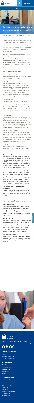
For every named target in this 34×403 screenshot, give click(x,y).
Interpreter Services (7, 369)
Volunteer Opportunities (8, 356)
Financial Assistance (7, 367)
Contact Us (4, 382)
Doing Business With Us (8, 358)
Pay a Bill (4, 373)
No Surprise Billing (6, 395)
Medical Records (6, 371)
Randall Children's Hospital (9, 35)
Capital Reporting (6, 397)
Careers (4, 354)
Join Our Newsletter (7, 380)
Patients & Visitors (21, 35)
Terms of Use (5, 387)
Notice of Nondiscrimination (8, 391)
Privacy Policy (5, 389)
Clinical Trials (5, 365)
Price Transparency (6, 393)
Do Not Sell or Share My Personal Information (12, 399)
